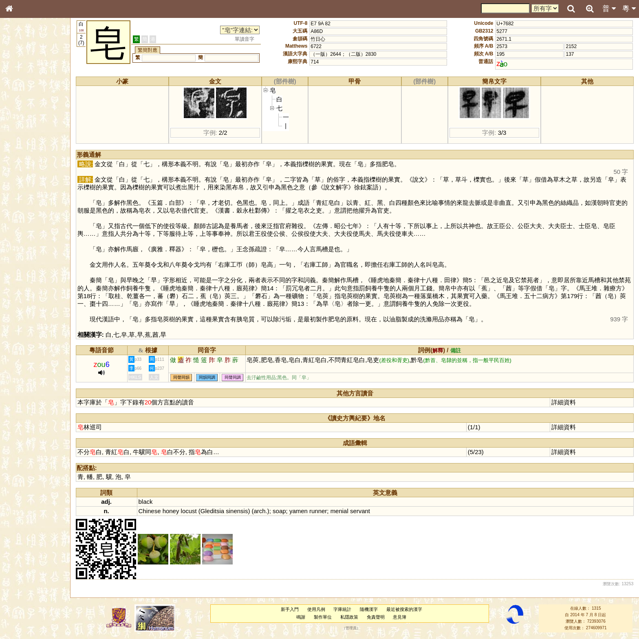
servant (360, 510)
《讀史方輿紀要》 (29, 263)
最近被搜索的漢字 (404, 609)
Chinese (150, 510)
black (146, 501)
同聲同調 (233, 377)
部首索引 (20, 109)
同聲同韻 (181, 377)
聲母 (16, 218)
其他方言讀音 (25, 234)
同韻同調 (207, 377)
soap (279, 510)
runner (318, 510)
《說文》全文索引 (29, 256)
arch (260, 510)
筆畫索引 (20, 117)
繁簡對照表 (22, 279)
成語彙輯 (20, 271)
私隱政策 (349, 617)
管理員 (351, 628)
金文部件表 (22, 133)
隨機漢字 (369, 609)
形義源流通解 (25, 140)
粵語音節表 (22, 162)
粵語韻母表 (22, 178)
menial (339, 510)
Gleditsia (212, 510)
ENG (35, 90)
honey (171, 510)
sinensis (237, 510)
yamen (298, 510)
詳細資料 (563, 402)
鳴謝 (300, 617)
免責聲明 (376, 617)
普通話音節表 (25, 226)
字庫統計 (342, 609)
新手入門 (290, 609)
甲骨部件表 (22, 124)
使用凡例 (316, 609)
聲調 (39, 218)
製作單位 (323, 617)
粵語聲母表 (22, 170)
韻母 (28, 218)
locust (189, 510)
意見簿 (399, 617)
